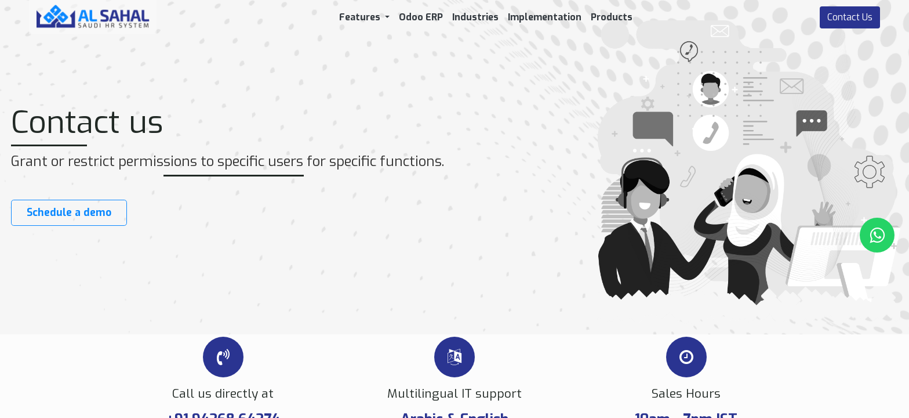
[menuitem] (421, 17)
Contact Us (849, 17)
